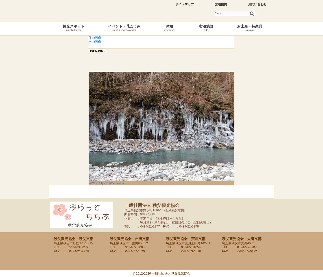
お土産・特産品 (249, 27)
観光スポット (73, 27)
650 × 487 (117, 183)
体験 (169, 27)
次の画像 (95, 41)
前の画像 (95, 37)
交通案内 (221, 4)
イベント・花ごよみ (124, 27)
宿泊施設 (206, 27)
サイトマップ (184, 4)
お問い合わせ (257, 4)
